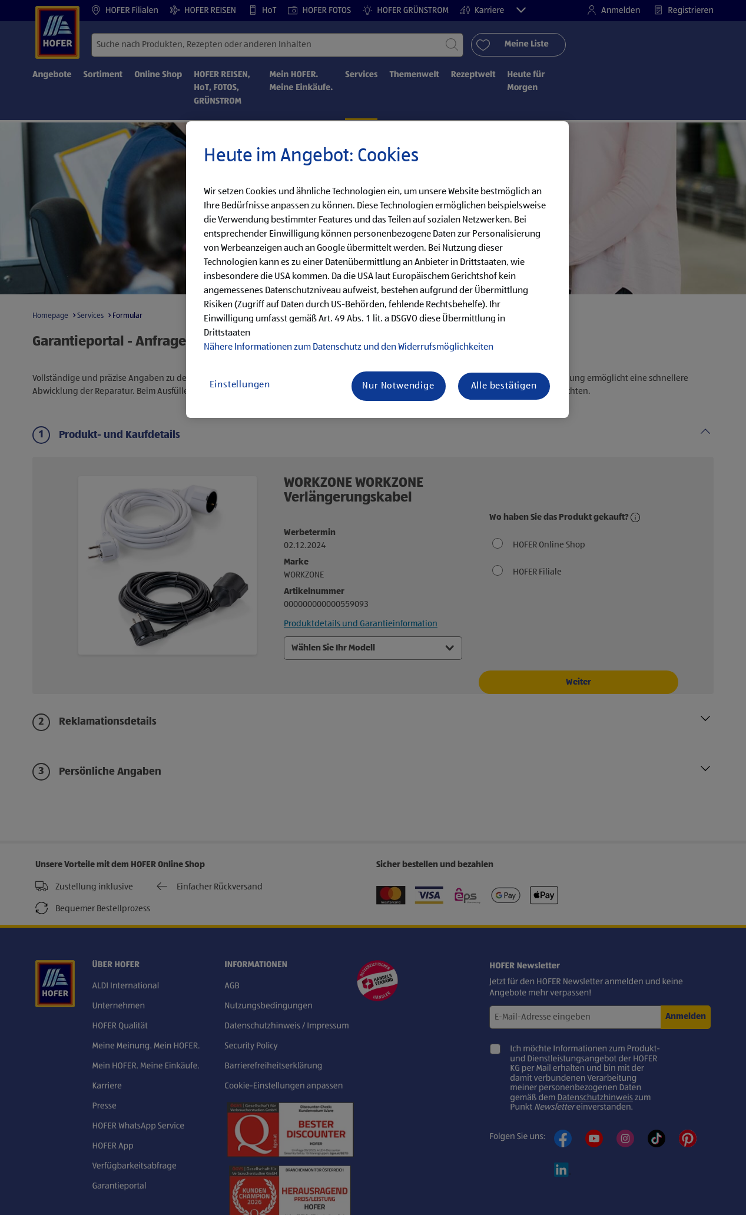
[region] (377, 269)
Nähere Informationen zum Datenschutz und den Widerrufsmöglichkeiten (348, 347)
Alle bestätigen (504, 386)
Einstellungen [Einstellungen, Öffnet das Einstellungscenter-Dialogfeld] (240, 385)
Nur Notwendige (398, 386)
